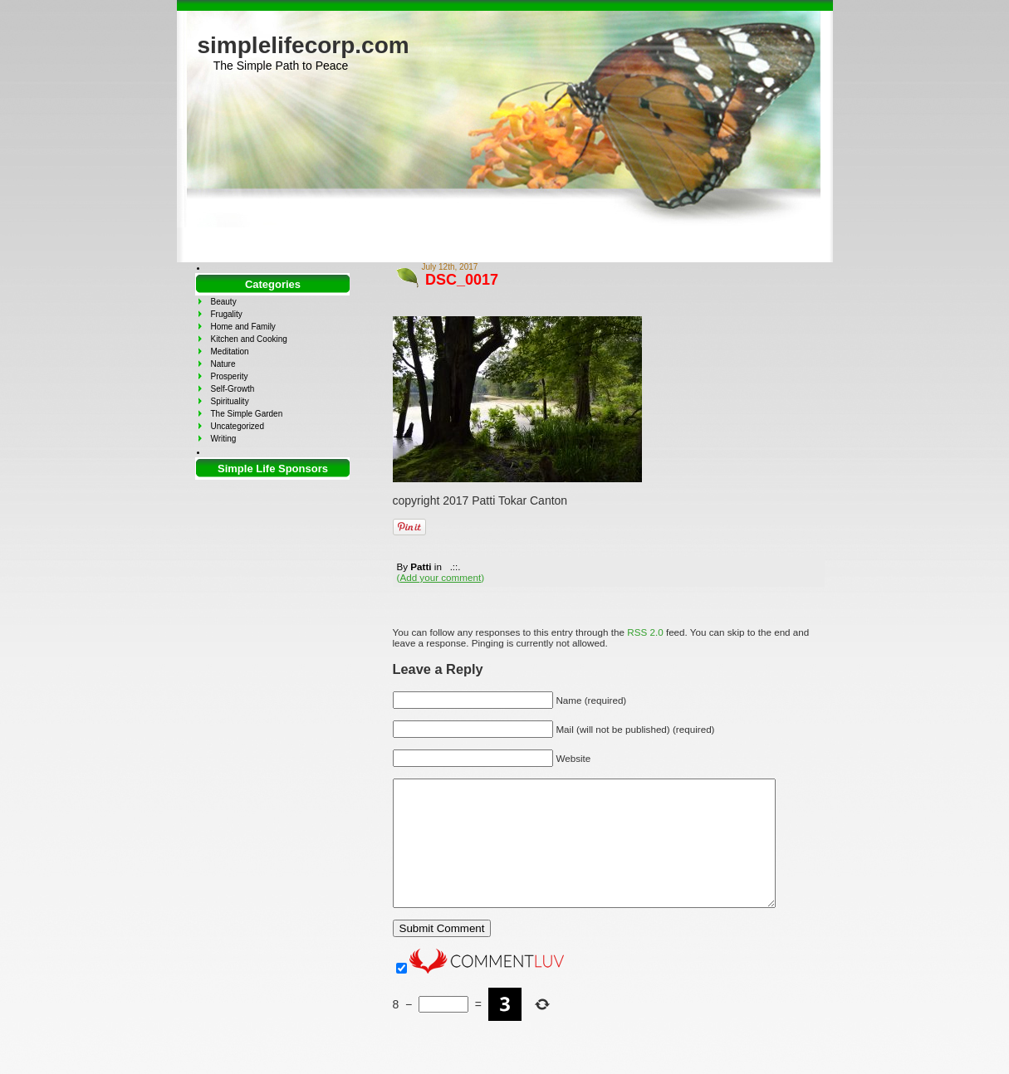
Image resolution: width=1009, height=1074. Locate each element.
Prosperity (229, 376)
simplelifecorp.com (303, 45)
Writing (224, 438)
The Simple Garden (247, 413)
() (441, 577)
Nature (223, 364)
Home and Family (243, 326)
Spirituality (230, 401)
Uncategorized (237, 426)
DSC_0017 (461, 279)
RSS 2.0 (645, 632)
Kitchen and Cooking (249, 339)
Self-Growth (233, 388)
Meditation (230, 351)
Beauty (224, 301)
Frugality (226, 314)
